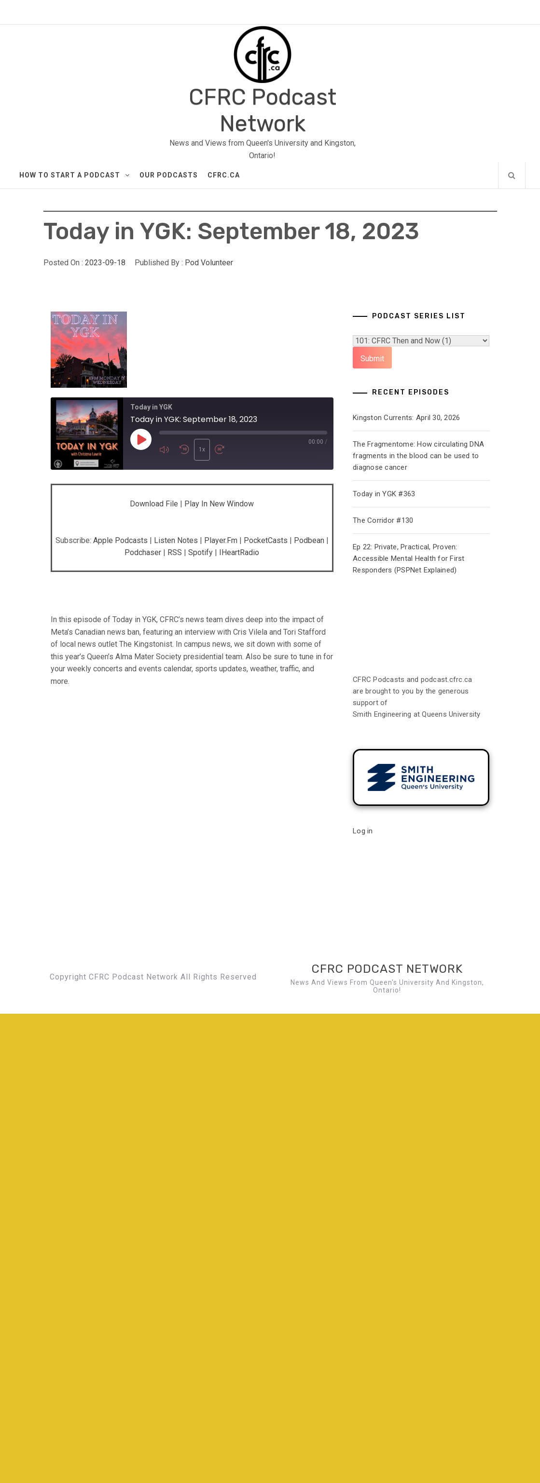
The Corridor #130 (383, 520)
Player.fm (220, 540)
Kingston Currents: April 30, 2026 (406, 417)
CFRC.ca (224, 175)
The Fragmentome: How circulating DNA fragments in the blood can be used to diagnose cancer (418, 456)
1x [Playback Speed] (202, 449)
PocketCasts (266, 540)
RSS (174, 552)
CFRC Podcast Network (262, 110)
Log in (363, 831)
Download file (154, 503)
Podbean (309, 540)
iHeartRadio (239, 552)
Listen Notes (176, 540)
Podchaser (143, 552)
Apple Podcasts (120, 540)
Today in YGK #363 (384, 494)
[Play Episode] (141, 439)
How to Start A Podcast (74, 175)
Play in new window (219, 503)
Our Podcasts (168, 175)
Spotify (200, 552)
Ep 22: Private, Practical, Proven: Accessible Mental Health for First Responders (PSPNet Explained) (409, 558)
